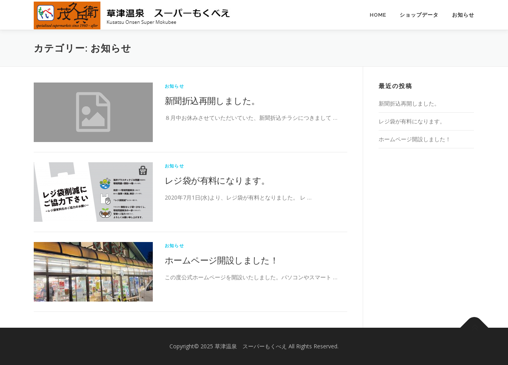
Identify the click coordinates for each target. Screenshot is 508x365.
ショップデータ (419, 15)
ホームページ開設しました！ (221, 260)
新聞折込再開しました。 (212, 100)
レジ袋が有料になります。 (217, 180)
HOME (378, 15)
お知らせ (463, 15)
